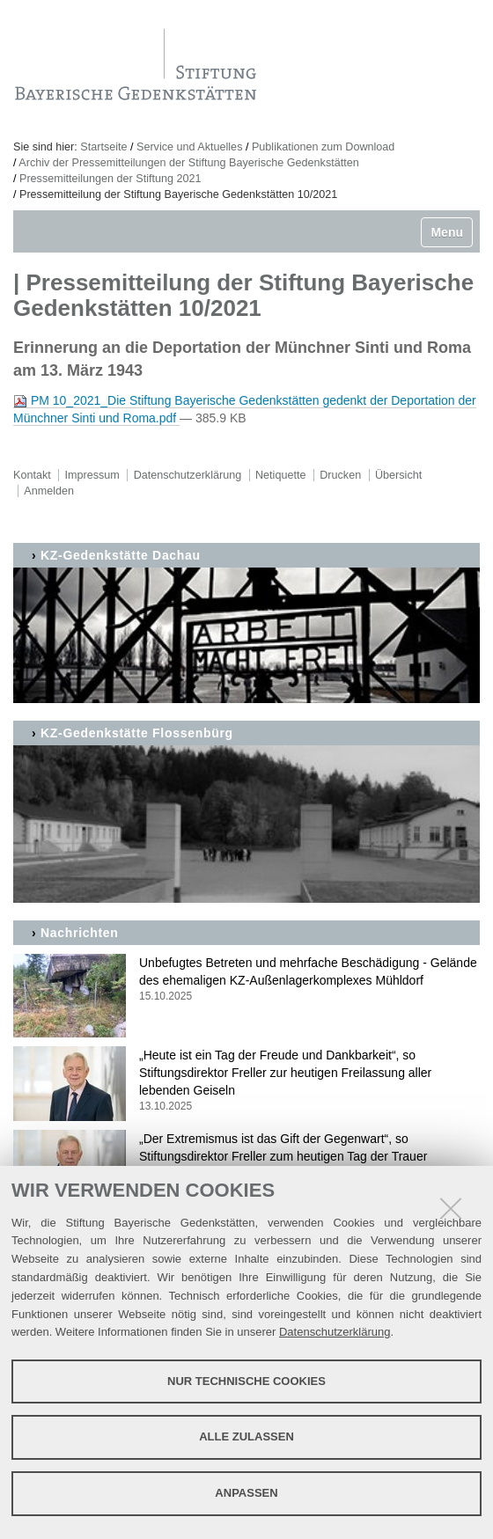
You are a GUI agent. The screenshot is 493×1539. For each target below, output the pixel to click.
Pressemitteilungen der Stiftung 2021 (110, 178)
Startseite (103, 147)
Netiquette (280, 475)
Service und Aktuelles (189, 147)
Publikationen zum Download (323, 147)
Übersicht (398, 475)
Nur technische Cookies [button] (246, 1381)
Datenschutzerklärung (334, 1331)
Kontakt (32, 475)
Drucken (340, 475)
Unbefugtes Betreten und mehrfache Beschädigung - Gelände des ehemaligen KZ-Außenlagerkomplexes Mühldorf (246, 980)
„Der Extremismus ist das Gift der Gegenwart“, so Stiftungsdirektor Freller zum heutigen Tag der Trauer (246, 1156)
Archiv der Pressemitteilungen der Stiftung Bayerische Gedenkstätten (188, 163)
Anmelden (49, 491)
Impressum (92, 475)
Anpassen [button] (246, 1492)
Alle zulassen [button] (246, 1436)
